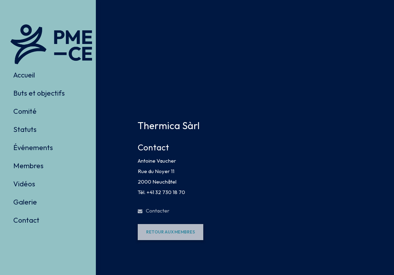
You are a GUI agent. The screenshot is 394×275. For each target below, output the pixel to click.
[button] (170, 232)
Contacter (153, 210)
